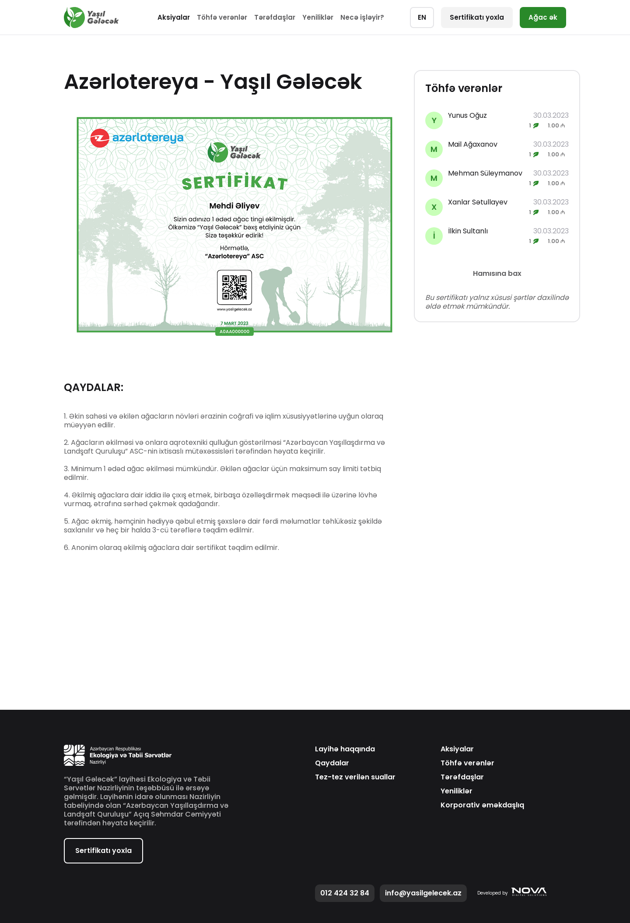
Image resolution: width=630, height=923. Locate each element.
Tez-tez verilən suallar (355, 777)
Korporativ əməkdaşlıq (482, 805)
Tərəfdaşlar (274, 17)
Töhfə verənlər (222, 17)
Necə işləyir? (362, 17)
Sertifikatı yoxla (477, 17)
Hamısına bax (497, 273)
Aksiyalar (174, 17)
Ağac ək (542, 17)
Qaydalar (332, 763)
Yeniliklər (317, 17)
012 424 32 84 (344, 893)
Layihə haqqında (345, 749)
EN (422, 17)
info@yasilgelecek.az (423, 893)
